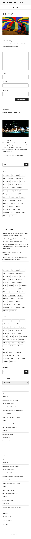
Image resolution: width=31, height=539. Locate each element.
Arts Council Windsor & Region (11, 400)
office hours (12, 200)
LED (17, 197)
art (13, 175)
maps (5, 200)
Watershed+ (6, 437)
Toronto (17, 212)
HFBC (16, 191)
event (13, 187)
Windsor (5, 216)
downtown (6, 187)
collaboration (19, 178)
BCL (17, 175)
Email (4, 82)
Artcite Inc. (5, 396)
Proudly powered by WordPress (11, 535)
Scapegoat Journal (7, 434)
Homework (23, 191)
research (11, 206)
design (5, 184)
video (23, 212)
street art (6, 212)
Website (5, 90)
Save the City (7, 209)
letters (23, 197)
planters (5, 203)
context (22, 181)
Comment (6, 50)
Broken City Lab (12, 2)
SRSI (19, 209)
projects (20, 203)
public (5, 206)
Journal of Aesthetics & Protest (11, 417)
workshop (13, 216)
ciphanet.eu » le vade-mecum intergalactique (15, 244)
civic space (11, 178)
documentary (19, 184)
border (23, 175)
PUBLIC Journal (6, 431)
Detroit (11, 184)
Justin (4, 233)
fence (5, 191)
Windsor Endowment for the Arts (11, 441)
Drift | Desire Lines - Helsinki (10, 257)
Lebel (12, 197)
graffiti (11, 191)
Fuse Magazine (6, 413)
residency (18, 206)
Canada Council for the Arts (10, 407)
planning (20, 200)
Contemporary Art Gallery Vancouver (12, 410)
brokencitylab (19, 155)
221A (4, 393)
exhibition (19, 187)
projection (13, 203)
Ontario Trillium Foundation (9, 427)
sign (14, 209)
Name (4, 73)
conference (15, 181)
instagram (6, 194)
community (6, 181)
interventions (23, 194)
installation (14, 194)
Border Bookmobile (8, 403)
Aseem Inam (6, 252)
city (4, 178)
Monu (4, 420)
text (12, 212)
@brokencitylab (8, 155)
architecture (6, 175)
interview (6, 197)
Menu (15, 7)
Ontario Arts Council (8, 424)
